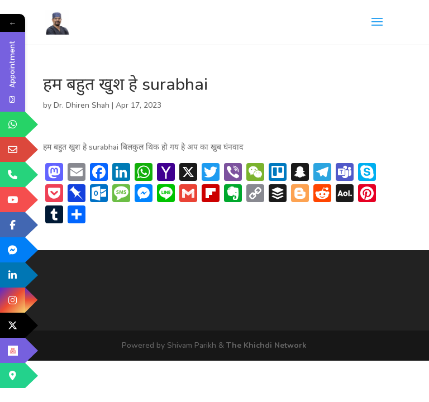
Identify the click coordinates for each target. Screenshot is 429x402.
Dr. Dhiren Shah (81, 105)
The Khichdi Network (266, 345)
